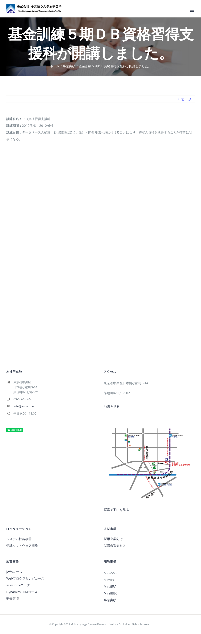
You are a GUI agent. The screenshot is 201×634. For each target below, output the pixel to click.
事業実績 (110, 600)
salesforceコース (18, 585)
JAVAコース (14, 571)
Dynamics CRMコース (21, 592)
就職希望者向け (115, 545)
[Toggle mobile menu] (192, 10)
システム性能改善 (19, 539)
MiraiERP (110, 586)
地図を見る (112, 406)
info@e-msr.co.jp (25, 406)
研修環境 (12, 598)
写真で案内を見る (116, 509)
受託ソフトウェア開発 (22, 545)
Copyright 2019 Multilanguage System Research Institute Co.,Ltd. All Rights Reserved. (102, 624)
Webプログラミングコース (25, 578)
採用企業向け (113, 539)
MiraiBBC (110, 593)
